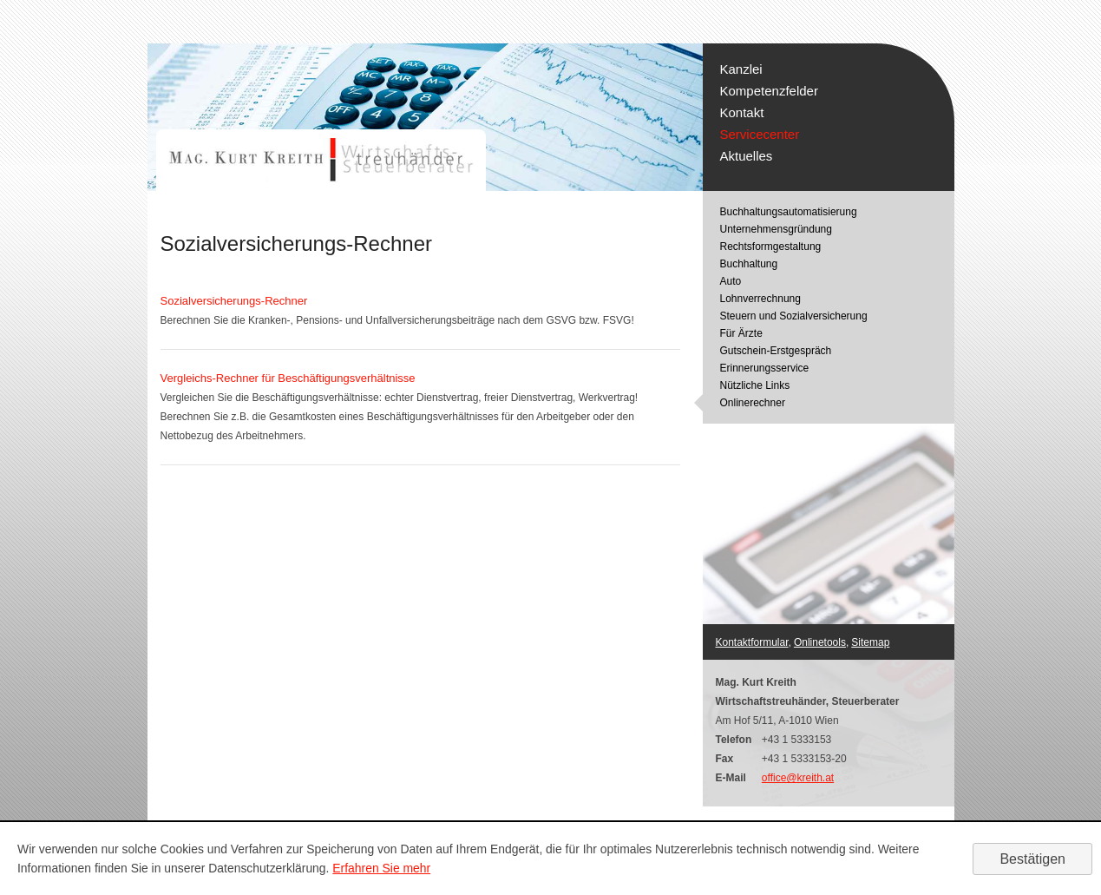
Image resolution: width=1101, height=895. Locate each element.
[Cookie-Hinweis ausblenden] (1032, 859)
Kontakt (742, 112)
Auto (731, 281)
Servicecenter (760, 134)
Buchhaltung (749, 264)
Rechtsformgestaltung (771, 246)
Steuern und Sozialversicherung (794, 316)
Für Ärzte (741, 333)
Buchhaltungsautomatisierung (788, 212)
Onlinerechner (752, 403)
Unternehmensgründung (776, 229)
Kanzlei (741, 69)
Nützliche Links (755, 385)
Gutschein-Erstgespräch (776, 351)
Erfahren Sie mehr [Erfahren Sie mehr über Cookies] (381, 868)
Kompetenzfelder (769, 90)
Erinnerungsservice (764, 368)
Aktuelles (746, 155)
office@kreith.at (798, 778)
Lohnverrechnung (760, 299)
